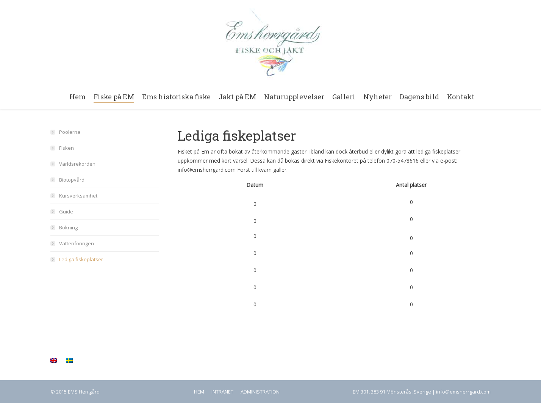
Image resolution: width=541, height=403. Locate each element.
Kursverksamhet (78, 195)
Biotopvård (71, 179)
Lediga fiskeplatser (81, 259)
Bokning (68, 227)
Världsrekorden (77, 163)
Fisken (66, 147)
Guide (66, 211)
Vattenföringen (76, 243)
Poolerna (69, 132)
